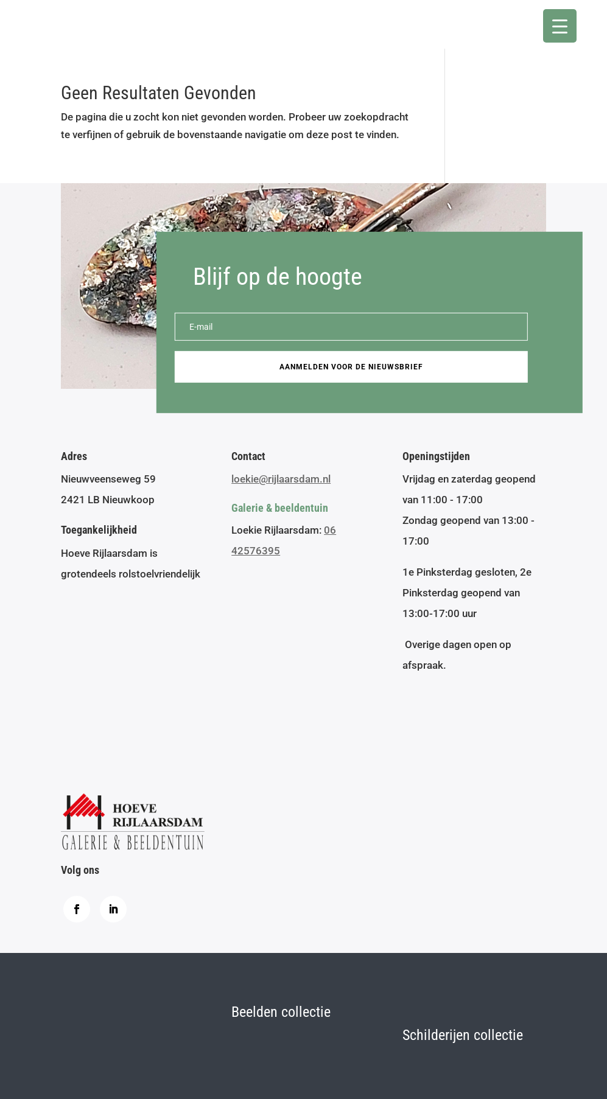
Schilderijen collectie (462, 1035)
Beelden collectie (281, 1011)
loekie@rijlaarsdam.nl (281, 479)
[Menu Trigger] (560, 26)
